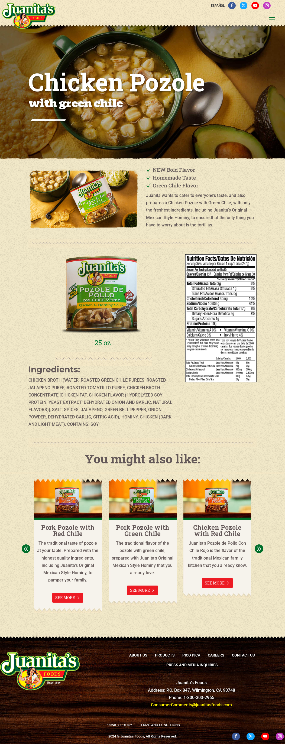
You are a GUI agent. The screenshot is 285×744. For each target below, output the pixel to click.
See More (65, 597)
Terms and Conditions (159, 725)
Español (218, 5)
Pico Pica (191, 655)
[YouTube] (255, 6)
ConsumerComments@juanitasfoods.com (191, 704)
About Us (138, 655)
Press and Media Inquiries (192, 665)
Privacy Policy (118, 725)
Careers (216, 655)
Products (165, 655)
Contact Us (243, 655)
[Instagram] (267, 6)
